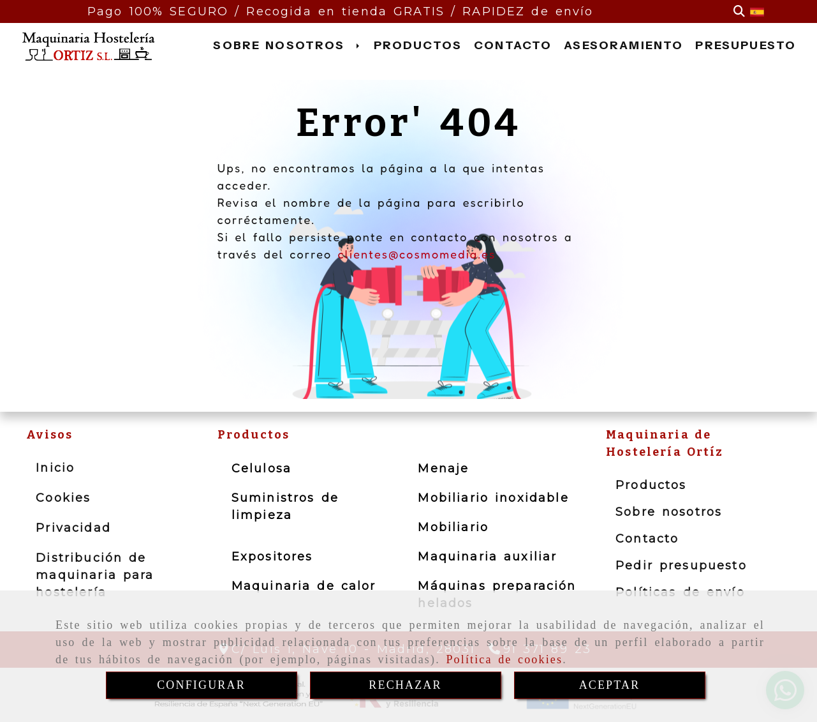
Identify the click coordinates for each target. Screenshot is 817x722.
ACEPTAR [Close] (609, 685)
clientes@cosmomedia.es (416, 254)
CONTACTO (513, 45)
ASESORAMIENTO (623, 45)
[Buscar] (739, 12)
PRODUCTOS (418, 45)
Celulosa (261, 469)
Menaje (443, 469)
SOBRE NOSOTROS (287, 45)
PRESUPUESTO (745, 45)
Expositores (272, 557)
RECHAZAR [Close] (405, 685)
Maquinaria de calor (304, 586)
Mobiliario (453, 527)
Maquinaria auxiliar (487, 557)
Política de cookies (504, 659)
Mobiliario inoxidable (493, 498)
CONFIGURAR (201, 685)
